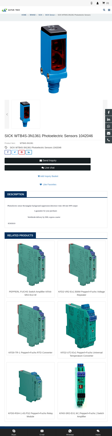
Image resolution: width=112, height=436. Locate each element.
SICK (40, 15)
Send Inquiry (48, 160)
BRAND (33, 15)
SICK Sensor (50, 15)
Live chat (48, 167)
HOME (24, 15)
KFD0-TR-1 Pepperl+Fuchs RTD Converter (30, 352)
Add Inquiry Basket (48, 176)
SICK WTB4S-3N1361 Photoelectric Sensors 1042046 (35, 147)
